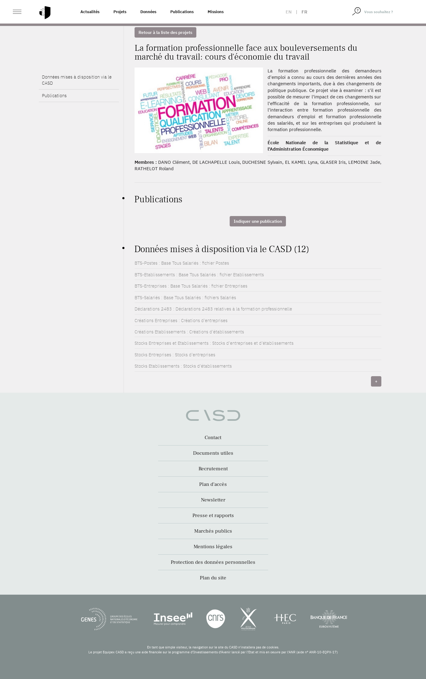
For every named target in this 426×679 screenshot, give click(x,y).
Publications (182, 11)
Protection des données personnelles (213, 562)
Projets (119, 11)
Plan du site (213, 577)
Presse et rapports (213, 515)
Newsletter (213, 500)
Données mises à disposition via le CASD (77, 80)
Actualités (89, 11)
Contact (213, 437)
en (289, 12)
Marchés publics (213, 531)
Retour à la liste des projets (165, 32)
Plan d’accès (213, 484)
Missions (216, 11)
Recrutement (213, 468)
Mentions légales (213, 546)
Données (148, 11)
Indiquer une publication (258, 221)
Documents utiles (213, 453)
